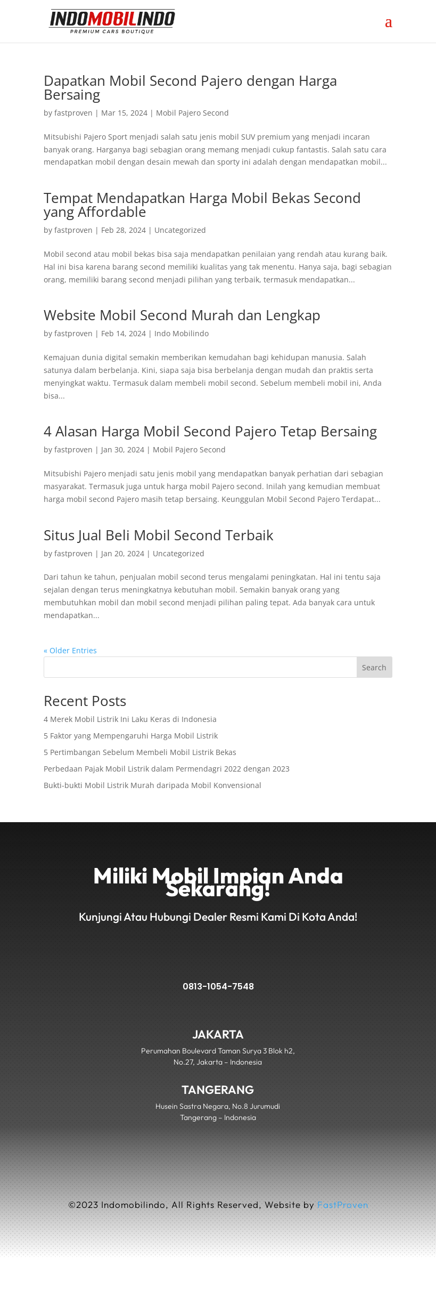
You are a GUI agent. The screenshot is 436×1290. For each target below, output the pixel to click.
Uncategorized (180, 230)
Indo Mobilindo (181, 333)
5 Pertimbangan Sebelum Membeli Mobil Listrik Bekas (140, 752)
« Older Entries (70, 650)
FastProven (342, 1204)
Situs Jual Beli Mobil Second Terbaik (159, 535)
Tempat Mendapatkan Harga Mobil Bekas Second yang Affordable (202, 204)
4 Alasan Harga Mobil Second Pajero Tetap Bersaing (210, 431)
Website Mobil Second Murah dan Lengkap (182, 314)
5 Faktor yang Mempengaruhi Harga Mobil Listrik (131, 736)
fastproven (73, 113)
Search (374, 667)
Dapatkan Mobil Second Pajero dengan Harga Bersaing (190, 87)
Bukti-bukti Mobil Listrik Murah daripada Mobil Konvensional (152, 785)
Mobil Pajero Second (192, 113)
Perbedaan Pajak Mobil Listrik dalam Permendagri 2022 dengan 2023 (167, 769)
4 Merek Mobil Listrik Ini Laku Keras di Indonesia (130, 719)
